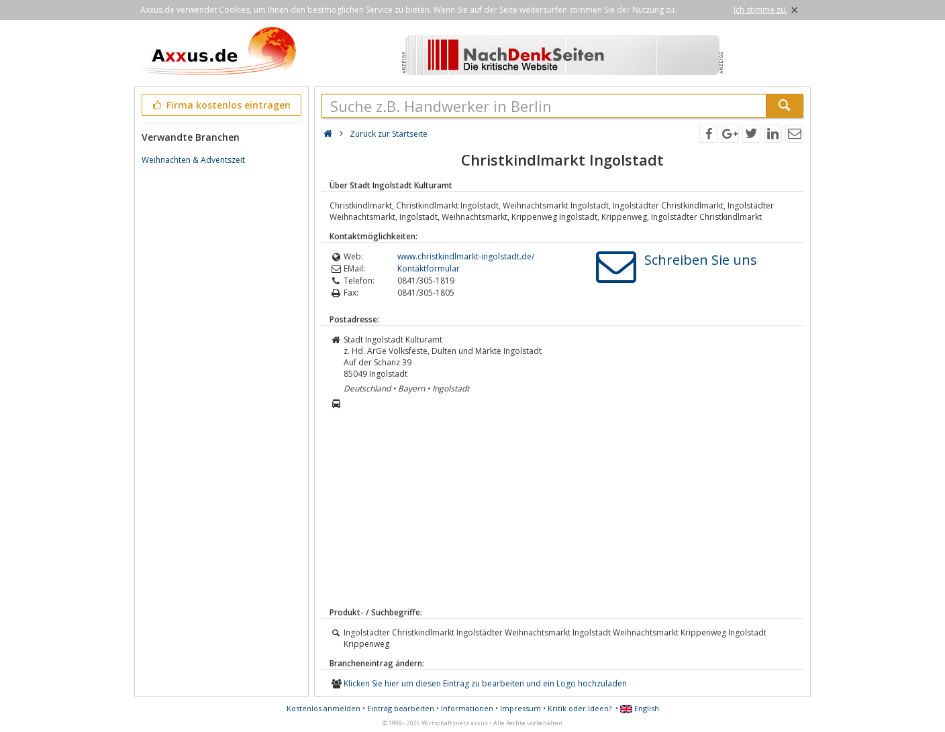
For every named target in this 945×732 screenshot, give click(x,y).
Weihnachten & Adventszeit (193, 160)
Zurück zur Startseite (389, 133)
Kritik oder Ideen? (579, 708)
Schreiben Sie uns (700, 260)
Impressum (520, 708)
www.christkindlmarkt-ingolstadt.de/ (465, 256)
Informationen (467, 708)
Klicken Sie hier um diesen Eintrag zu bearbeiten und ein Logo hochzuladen (485, 683)
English (639, 708)
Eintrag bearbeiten (400, 708)
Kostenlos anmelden (323, 708)
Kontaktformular (428, 268)
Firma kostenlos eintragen (220, 105)
